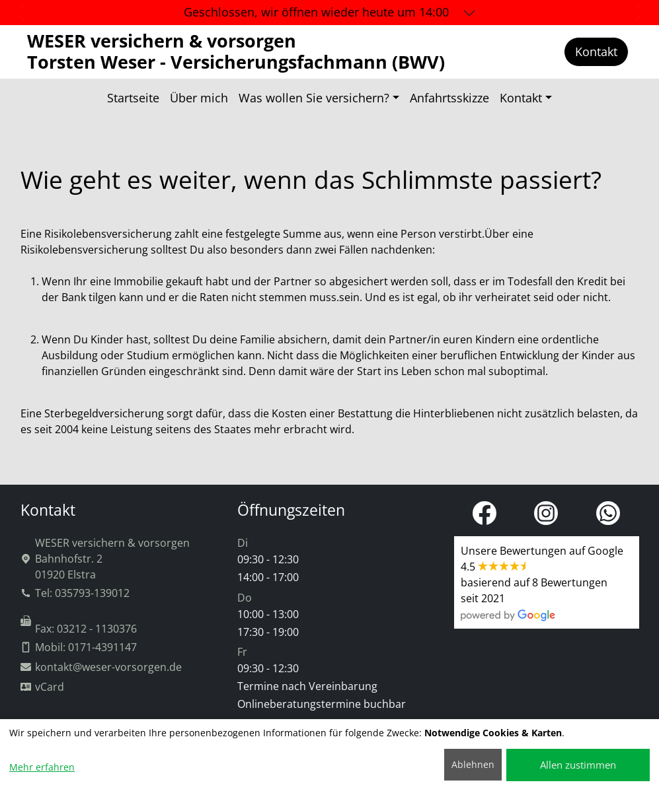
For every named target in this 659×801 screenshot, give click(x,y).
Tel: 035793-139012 (75, 593)
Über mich (199, 98)
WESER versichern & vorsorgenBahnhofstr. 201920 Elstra (105, 559)
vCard (42, 686)
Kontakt (596, 51)
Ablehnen (472, 764)
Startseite (133, 98)
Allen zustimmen (578, 764)
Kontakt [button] (521, 98)
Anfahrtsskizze (449, 98)
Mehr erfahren (42, 767)
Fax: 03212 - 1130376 (78, 625)
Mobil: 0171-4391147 (78, 647)
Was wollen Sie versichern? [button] (314, 98)
